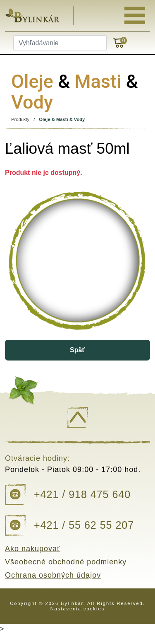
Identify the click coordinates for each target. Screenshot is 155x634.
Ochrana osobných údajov (53, 575)
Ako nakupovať (32, 548)
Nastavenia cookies (77, 608)
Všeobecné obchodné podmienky (65, 562)
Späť (77, 349)
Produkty (20, 119)
